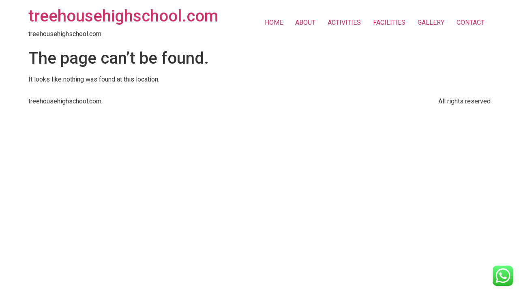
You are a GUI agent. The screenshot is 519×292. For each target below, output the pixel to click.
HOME (274, 22)
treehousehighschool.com (123, 16)
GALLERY (431, 22)
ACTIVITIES (344, 22)
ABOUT (305, 22)
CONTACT (471, 22)
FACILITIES (389, 22)
